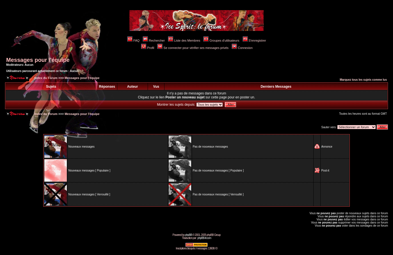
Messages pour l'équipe (38, 60)
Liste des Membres (184, 40)
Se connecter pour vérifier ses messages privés (193, 47)
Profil (147, 47)
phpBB (188, 234)
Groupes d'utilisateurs (221, 40)
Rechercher (154, 40)
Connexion (242, 47)
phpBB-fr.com (204, 238)
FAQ (133, 40)
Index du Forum (45, 78)
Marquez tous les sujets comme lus (363, 79)
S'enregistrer (254, 40)
